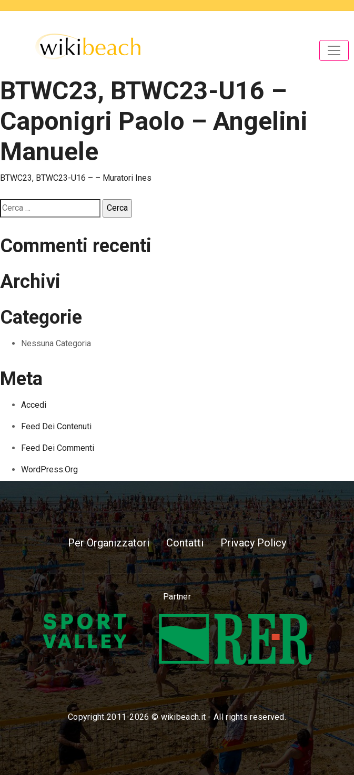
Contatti (185, 542)
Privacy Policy (253, 542)
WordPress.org (49, 469)
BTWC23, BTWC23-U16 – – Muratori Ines (75, 178)
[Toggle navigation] (334, 50)
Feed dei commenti (57, 448)
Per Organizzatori (108, 542)
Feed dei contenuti (56, 426)
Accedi (33, 405)
